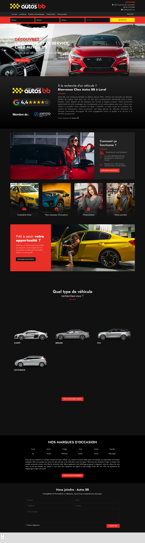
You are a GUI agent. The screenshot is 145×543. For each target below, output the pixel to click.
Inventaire (22, 14)
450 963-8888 (129, 7)
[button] (2, 535)
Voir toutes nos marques (72, 475)
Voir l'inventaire (22, 60)
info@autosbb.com (128, 10)
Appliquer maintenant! (109, 170)
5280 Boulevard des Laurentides (123, 5)
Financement (50, 14)
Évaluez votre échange (36, 14)
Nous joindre (62, 14)
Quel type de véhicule (72, 293)
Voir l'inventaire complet (72, 399)
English (130, 14)
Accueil (14, 14)
